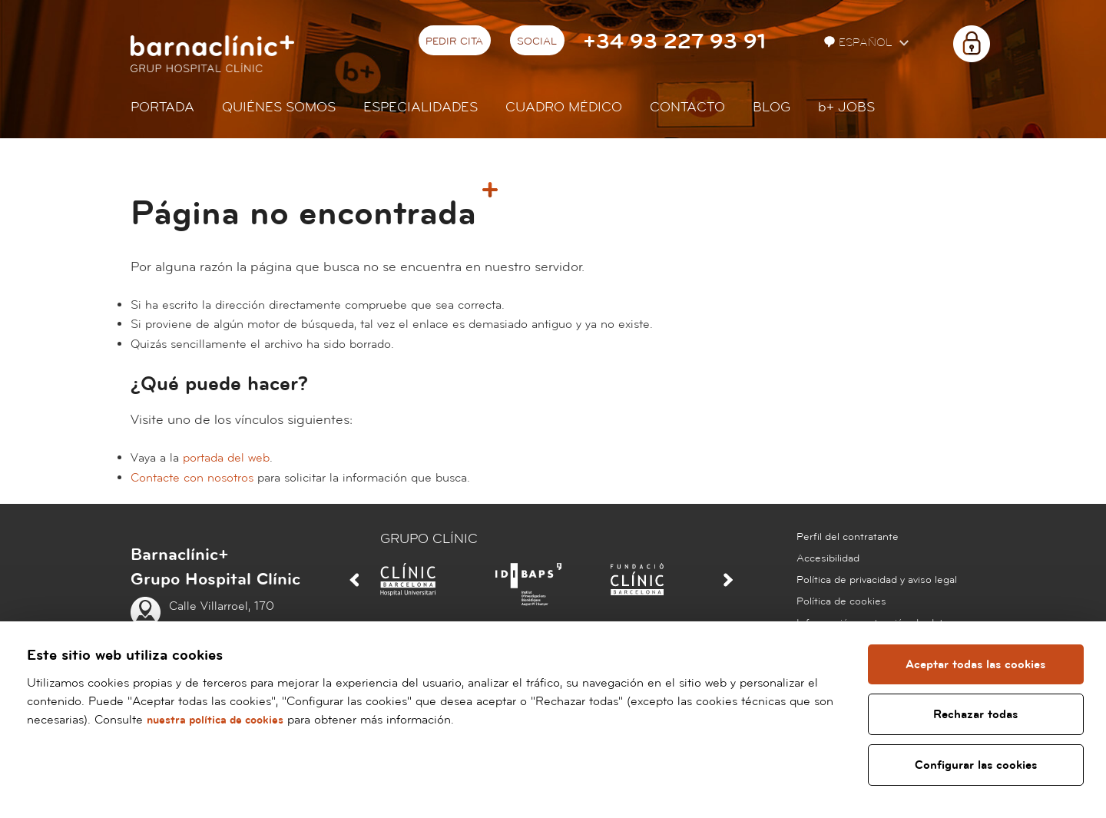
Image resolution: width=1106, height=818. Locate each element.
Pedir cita (454, 41)
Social (537, 41)
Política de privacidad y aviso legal (876, 580)
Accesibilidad (827, 558)
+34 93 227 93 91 (674, 41)
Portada (162, 107)
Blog (771, 107)
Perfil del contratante (847, 537)
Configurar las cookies (977, 765)
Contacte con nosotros (192, 477)
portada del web (226, 457)
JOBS (846, 107)
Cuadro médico (563, 107)
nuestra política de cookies (220, 719)
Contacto (687, 107)
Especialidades (420, 107)
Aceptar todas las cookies (976, 664)
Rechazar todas (976, 714)
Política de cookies (841, 601)
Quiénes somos (279, 107)
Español (859, 42)
